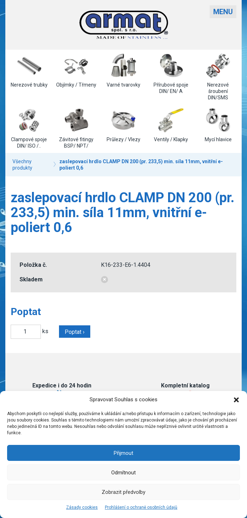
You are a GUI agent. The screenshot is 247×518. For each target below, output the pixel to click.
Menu (223, 11)
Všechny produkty (22, 165)
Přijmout (123, 453)
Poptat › (75, 332)
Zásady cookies (82, 507)
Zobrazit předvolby (123, 492)
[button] (236, 399)
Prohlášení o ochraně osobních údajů (141, 507)
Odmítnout (123, 472)
